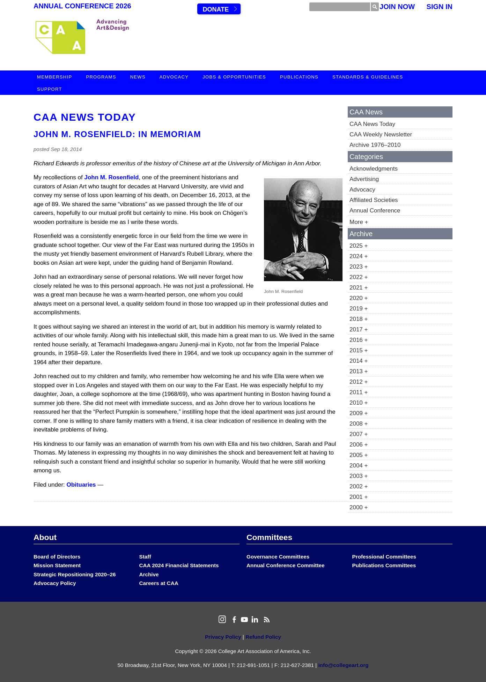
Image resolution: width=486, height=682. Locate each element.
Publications (299, 77)
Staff (145, 557)
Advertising (364, 179)
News (138, 77)
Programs (101, 77)
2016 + (358, 340)
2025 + (358, 245)
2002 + (358, 486)
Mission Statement (57, 565)
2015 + (358, 350)
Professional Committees (384, 557)
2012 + (358, 382)
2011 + (358, 392)
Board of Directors (57, 557)
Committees (269, 537)
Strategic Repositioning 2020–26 (75, 574)
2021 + (358, 287)
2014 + (358, 361)
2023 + (358, 266)
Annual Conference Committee (285, 565)
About (45, 537)
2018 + (358, 319)
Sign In (439, 6)
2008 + (358, 423)
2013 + (358, 371)
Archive (149, 574)
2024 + (358, 256)
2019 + (358, 308)
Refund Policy (263, 637)
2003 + (358, 476)
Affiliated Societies (373, 200)
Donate (215, 9)
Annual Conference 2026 (82, 6)
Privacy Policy (223, 637)
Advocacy (174, 77)
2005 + (358, 455)
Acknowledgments (373, 168)
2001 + (358, 497)
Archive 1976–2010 (375, 145)
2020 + (358, 298)
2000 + (358, 507)
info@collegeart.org (343, 665)
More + (358, 222)
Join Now (397, 6)
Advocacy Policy (55, 583)
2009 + (358, 413)
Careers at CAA (158, 583)
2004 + (358, 465)
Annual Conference (374, 210)
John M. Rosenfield (111, 177)
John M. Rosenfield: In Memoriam (117, 134)
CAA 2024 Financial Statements (179, 565)
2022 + (358, 277)
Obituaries (81, 484)
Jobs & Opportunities (234, 77)
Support (49, 89)
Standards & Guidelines (367, 77)
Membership (54, 77)
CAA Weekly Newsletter (380, 134)
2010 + (358, 402)
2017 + (358, 329)
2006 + (358, 444)
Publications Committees (384, 565)
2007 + (358, 434)
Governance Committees (277, 557)
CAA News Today (85, 117)
